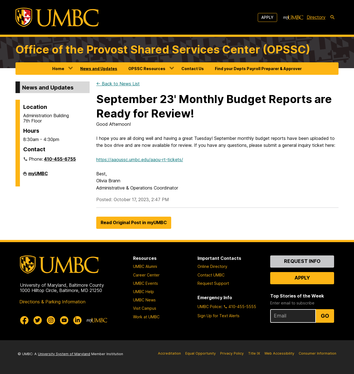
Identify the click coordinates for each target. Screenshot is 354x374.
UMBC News (144, 300)
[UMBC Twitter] (38, 320)
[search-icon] (332, 17)
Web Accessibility (279, 353)
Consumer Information (317, 353)
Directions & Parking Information (52, 301)
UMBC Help (143, 291)
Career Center (146, 275)
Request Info (302, 261)
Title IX (254, 353)
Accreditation (169, 353)
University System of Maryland (64, 354)
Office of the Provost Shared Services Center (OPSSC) (162, 49)
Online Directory (212, 266)
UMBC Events (145, 283)
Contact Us (192, 68)
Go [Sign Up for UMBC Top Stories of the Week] (325, 315)
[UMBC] (57, 17)
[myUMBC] (293, 17)
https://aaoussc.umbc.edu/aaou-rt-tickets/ (139, 159)
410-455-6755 (60, 159)
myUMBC (38, 175)
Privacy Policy (232, 353)
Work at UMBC (146, 316)
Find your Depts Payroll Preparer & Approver (258, 68)
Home (58, 68)
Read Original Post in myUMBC (134, 222)
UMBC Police (209, 306)
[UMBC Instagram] (51, 320)
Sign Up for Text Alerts (218, 315)
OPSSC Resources (146, 68)
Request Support (213, 283)
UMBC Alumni (145, 266)
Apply (267, 17)
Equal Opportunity (200, 353)
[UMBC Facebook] (24, 320)
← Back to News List (118, 83)
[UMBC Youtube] (64, 320)
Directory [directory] (316, 17)
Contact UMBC (211, 275)
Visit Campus (144, 308)
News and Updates (98, 68)
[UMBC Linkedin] (77, 320)
